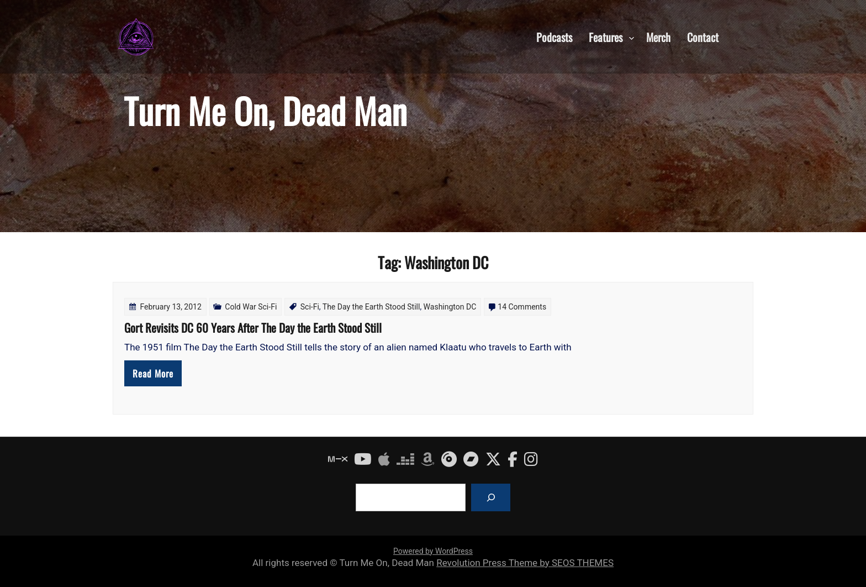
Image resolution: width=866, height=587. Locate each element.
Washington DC (450, 306)
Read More (153, 373)
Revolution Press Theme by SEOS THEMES (525, 562)
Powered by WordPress (433, 551)
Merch (658, 36)
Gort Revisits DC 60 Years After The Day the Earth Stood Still (253, 327)
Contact (703, 36)
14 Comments (522, 306)
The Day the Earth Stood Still (371, 306)
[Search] (490, 497)
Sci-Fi (309, 306)
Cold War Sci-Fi (251, 306)
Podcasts (554, 36)
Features (605, 36)
